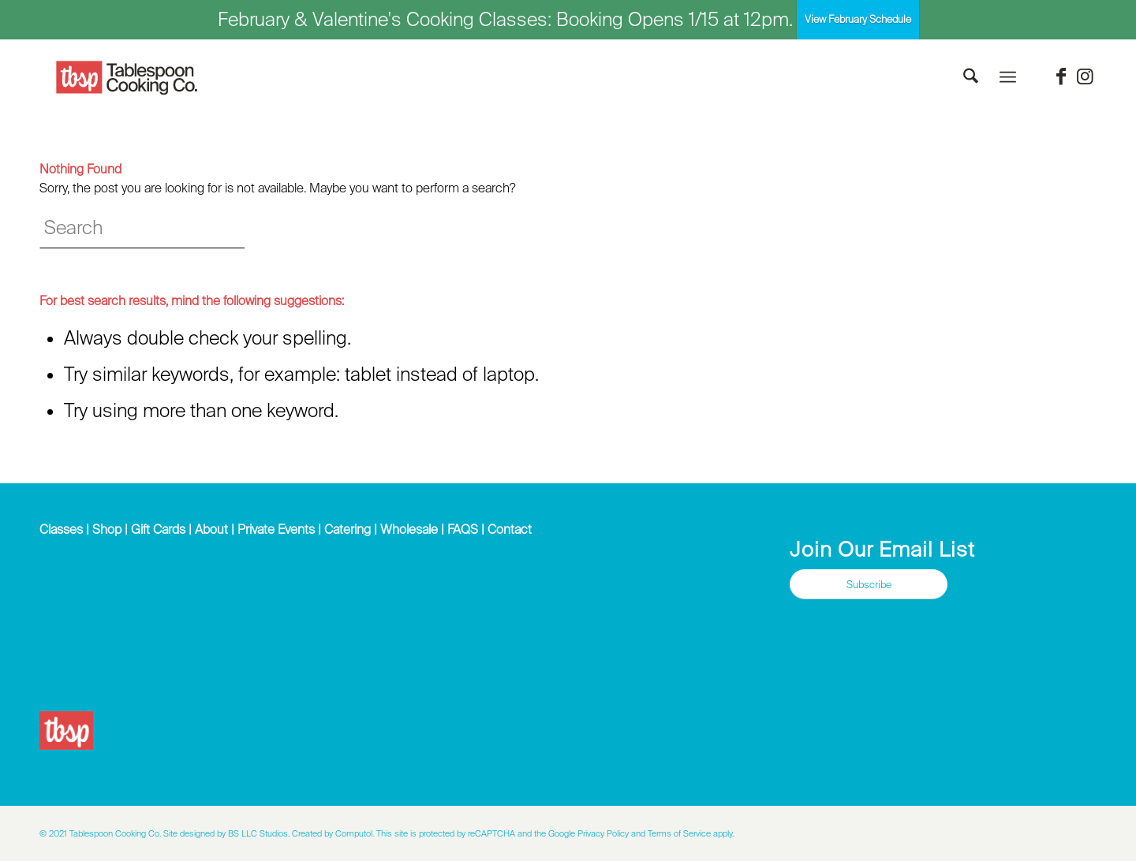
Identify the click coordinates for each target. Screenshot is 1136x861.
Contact (510, 529)
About (211, 529)
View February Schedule (858, 19)
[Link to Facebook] (1061, 76)
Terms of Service (679, 833)
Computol (353, 833)
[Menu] (1008, 77)
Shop (106, 529)
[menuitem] (970, 77)
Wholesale (409, 529)
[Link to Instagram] (1085, 76)
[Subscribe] (868, 584)
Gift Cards (158, 529)
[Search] (970, 77)
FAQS (462, 529)
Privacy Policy (603, 833)
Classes (61, 529)
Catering (347, 529)
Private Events (276, 529)
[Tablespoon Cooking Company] (127, 78)
